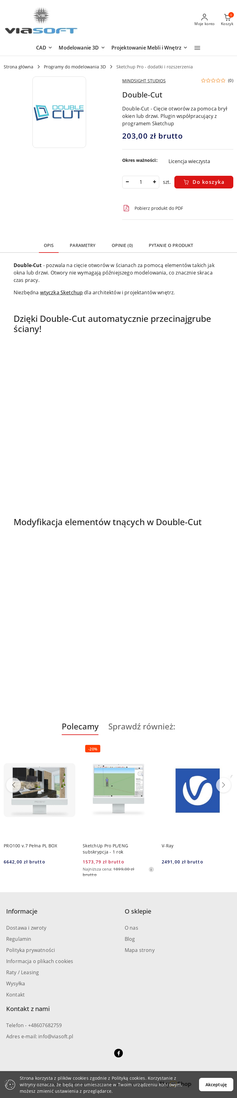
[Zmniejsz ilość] (127, 182)
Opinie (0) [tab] (122, 245)
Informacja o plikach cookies (39, 961)
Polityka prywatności (30, 950)
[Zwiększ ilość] (154, 182)
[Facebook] (118, 1053)
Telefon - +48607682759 (34, 1025)
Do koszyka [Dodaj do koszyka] (204, 182)
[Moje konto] (204, 20)
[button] (44, 48)
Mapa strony (140, 950)
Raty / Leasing (22, 972)
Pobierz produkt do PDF (152, 208)
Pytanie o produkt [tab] (171, 245)
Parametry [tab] (82, 245)
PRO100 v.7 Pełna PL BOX (30, 846)
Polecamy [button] (80, 726)
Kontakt (15, 994)
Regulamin (18, 939)
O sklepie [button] (138, 911)
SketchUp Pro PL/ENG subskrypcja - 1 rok (105, 849)
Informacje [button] (21, 911)
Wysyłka (15, 983)
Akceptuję (216, 1084)
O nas (131, 927)
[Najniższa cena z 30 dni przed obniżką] (151, 869)
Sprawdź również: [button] (141, 726)
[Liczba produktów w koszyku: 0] (227, 20)
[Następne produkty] (223, 785)
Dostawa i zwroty (26, 927)
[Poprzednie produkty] (13, 785)
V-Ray (167, 846)
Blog (130, 939)
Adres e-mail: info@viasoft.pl (39, 1036)
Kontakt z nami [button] (28, 1009)
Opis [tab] (49, 245)
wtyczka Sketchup (61, 292)
